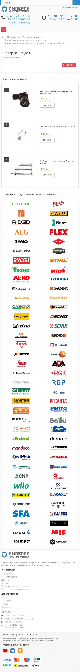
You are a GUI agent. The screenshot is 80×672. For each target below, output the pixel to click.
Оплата (4, 583)
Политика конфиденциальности (15, 586)
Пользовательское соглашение (15, 589)
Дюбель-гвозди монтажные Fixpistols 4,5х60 (57, 162)
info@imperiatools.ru (13, 622)
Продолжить (69, 65)
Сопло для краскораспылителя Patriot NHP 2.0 (57, 127)
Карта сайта (6, 600)
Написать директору (19, 22)
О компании (6, 573)
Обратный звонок (70, 7)
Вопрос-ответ (7, 607)
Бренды (4, 604)
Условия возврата (9, 576)
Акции (4, 597)
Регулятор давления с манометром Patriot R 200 (56, 92)
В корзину (47, 105)
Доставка (5, 580)
